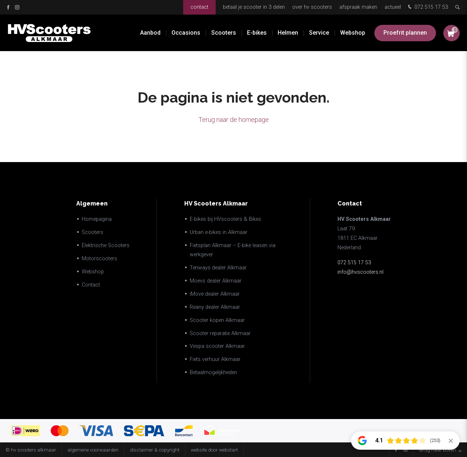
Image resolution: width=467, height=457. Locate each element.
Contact (199, 7)
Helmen (288, 32)
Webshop (352, 32)
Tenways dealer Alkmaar (218, 268)
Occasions (185, 32)
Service (319, 32)
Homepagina (97, 219)
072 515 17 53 (427, 7)
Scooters (223, 32)
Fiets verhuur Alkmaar (215, 359)
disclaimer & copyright (155, 450)
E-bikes (257, 32)
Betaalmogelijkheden (213, 372)
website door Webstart (214, 450)
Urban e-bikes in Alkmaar (218, 232)
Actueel (393, 7)
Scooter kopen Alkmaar (217, 320)
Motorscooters (99, 259)
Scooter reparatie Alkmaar (220, 333)
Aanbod (150, 32)
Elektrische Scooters (106, 245)
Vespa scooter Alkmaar (217, 346)
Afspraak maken (358, 7)
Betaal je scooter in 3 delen (254, 7)
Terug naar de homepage (233, 119)
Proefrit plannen (405, 32)
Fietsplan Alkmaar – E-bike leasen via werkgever (232, 250)
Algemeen (92, 203)
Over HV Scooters (312, 7)
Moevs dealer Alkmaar (216, 281)
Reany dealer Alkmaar (215, 307)
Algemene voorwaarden (93, 450)
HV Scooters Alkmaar (216, 203)
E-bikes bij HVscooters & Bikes (225, 219)
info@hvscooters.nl (360, 272)
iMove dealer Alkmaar (215, 294)
